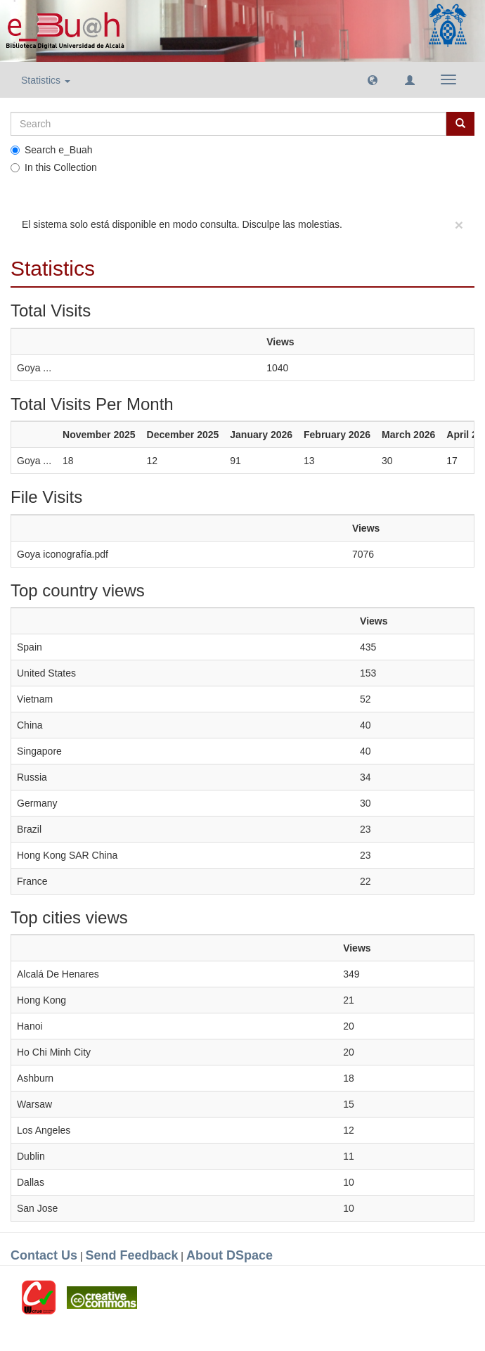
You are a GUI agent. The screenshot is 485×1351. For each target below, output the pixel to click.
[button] (372, 79)
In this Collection (54, 167)
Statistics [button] (45, 80)
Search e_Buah (52, 149)
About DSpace (229, 1255)
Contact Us (44, 1255)
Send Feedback (131, 1255)
